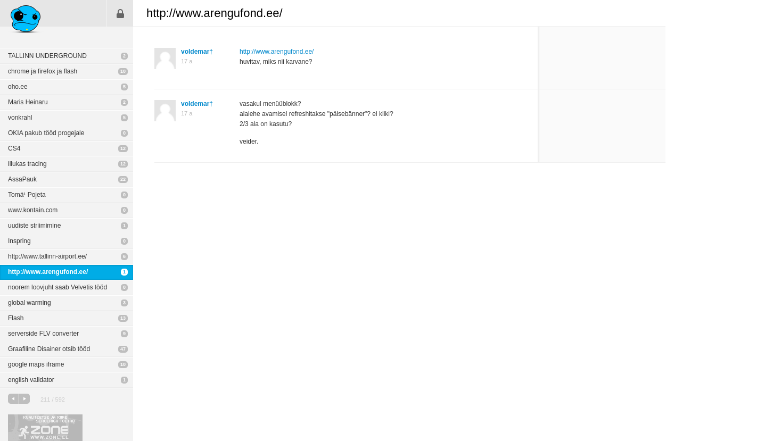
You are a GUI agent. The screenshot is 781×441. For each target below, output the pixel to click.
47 (123, 349)
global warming (29, 302)
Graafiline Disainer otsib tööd (49, 349)
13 (123, 318)
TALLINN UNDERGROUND (47, 56)
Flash (15, 318)
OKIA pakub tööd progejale (46, 133)
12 (123, 148)
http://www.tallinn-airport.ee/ (47, 256)
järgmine (24, 399)
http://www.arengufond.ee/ (48, 272)
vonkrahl (20, 117)
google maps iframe (36, 364)
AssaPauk (22, 179)
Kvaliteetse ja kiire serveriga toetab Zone (45, 427)
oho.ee (18, 86)
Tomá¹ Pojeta (27, 194)
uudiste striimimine (34, 225)
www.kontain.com (32, 210)
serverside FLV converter (43, 333)
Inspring (19, 241)
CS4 (14, 148)
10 (123, 71)
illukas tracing (27, 164)
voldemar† (197, 51)
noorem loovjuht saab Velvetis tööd (57, 287)
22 (123, 179)
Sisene (120, 13)
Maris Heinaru (28, 102)
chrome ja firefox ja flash (42, 71)
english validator (31, 380)
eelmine (13, 399)
